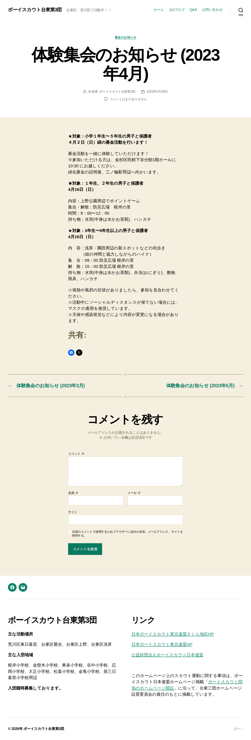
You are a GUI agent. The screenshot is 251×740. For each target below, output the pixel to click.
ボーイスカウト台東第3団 (35, 9)
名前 (73, 493)
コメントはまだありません (128, 99)
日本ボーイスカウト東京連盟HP (161, 644)
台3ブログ (177, 10)
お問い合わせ (212, 10)
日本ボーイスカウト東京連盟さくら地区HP (172, 634)
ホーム (159, 10)
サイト (72, 512)
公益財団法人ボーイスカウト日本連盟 (167, 654)
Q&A (193, 10)
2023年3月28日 (157, 91)
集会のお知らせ (125, 37)
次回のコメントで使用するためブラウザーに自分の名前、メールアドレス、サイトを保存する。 (127, 533)
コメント (76, 453)
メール (134, 493)
